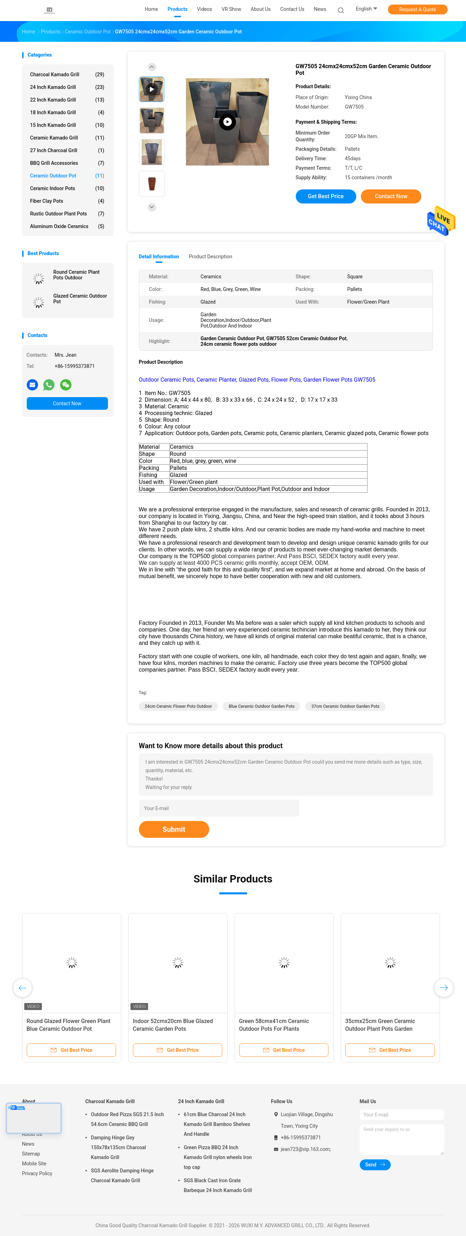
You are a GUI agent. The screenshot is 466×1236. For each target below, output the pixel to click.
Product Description (210, 256)
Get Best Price (326, 196)
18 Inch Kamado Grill (67, 112)
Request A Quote (417, 9)
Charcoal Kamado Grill (67, 74)
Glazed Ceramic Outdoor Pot (80, 298)
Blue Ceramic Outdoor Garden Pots (261, 706)
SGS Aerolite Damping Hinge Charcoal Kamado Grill (122, 1175)
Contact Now (67, 403)
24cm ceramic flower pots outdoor (178, 706)
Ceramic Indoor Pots (67, 188)
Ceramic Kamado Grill (67, 137)
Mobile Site (34, 1163)
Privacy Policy (37, 1173)
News (28, 1144)
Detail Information (159, 256)
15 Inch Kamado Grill (67, 125)
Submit (174, 829)
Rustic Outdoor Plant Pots (67, 213)
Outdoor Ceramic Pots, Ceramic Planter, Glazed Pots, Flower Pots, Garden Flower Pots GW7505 (257, 379)
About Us (32, 1134)
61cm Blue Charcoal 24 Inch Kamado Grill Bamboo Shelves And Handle (217, 1124)
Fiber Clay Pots (67, 201)
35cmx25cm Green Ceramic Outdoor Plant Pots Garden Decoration (380, 1029)
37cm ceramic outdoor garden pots (345, 706)
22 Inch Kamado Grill (67, 99)
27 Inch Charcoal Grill (67, 150)
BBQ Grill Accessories (67, 163)
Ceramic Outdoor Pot (67, 175)
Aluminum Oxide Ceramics (67, 226)
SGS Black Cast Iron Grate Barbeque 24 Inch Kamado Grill (218, 1185)
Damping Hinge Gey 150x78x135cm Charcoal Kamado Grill (118, 1147)
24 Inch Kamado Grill (67, 87)
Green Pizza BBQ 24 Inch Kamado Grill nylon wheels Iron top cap (218, 1157)
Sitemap (31, 1154)
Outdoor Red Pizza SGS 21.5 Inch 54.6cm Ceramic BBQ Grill (127, 1119)
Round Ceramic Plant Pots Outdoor (76, 274)
